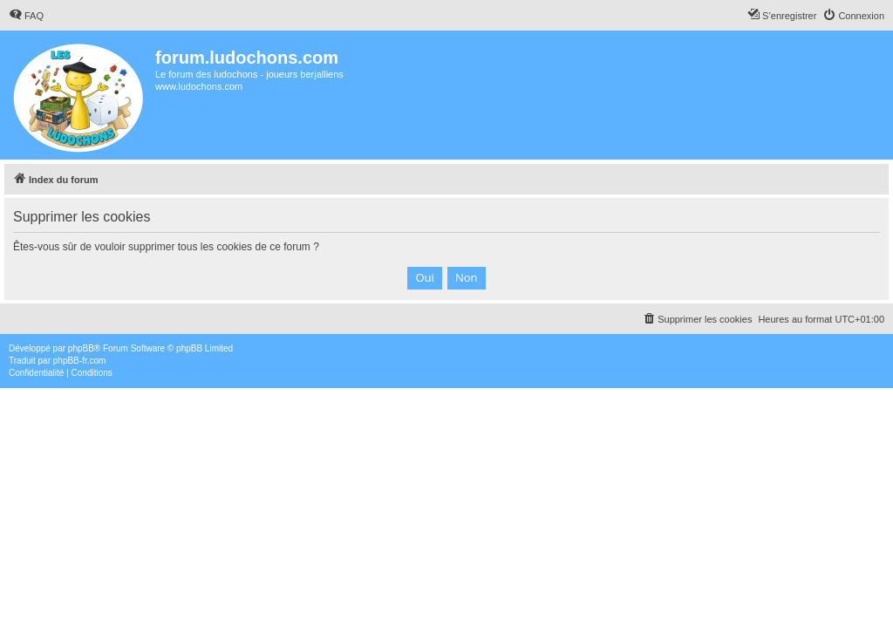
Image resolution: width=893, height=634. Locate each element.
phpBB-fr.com (79, 360)
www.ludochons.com (198, 86)
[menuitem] (26, 15)
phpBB (81, 348)
